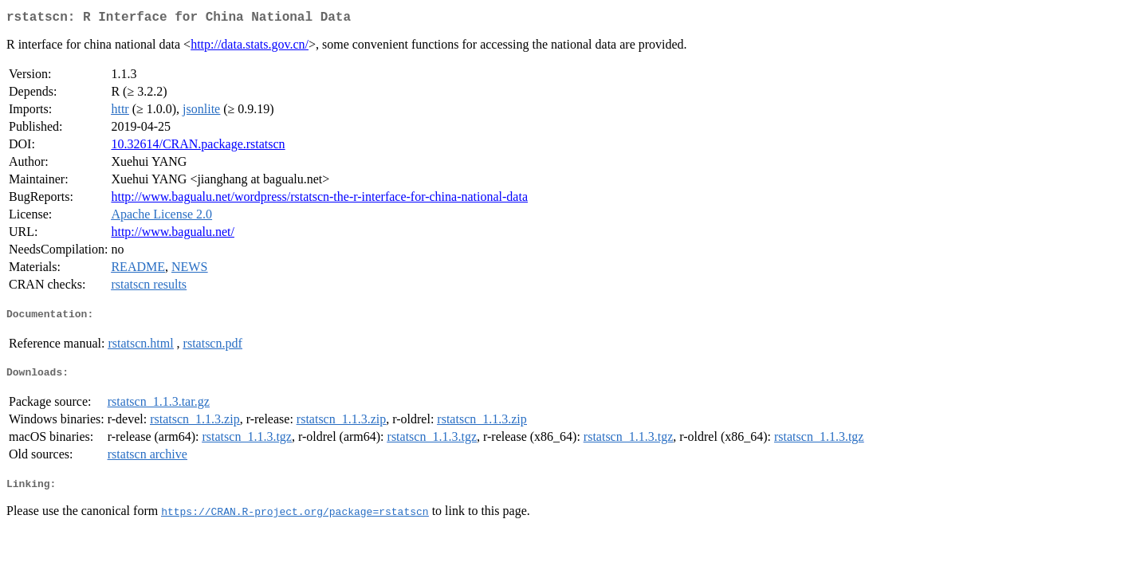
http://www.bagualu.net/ (172, 235)
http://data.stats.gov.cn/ (250, 47)
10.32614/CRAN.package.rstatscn (198, 147)
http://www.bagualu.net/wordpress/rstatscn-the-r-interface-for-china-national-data (319, 199)
